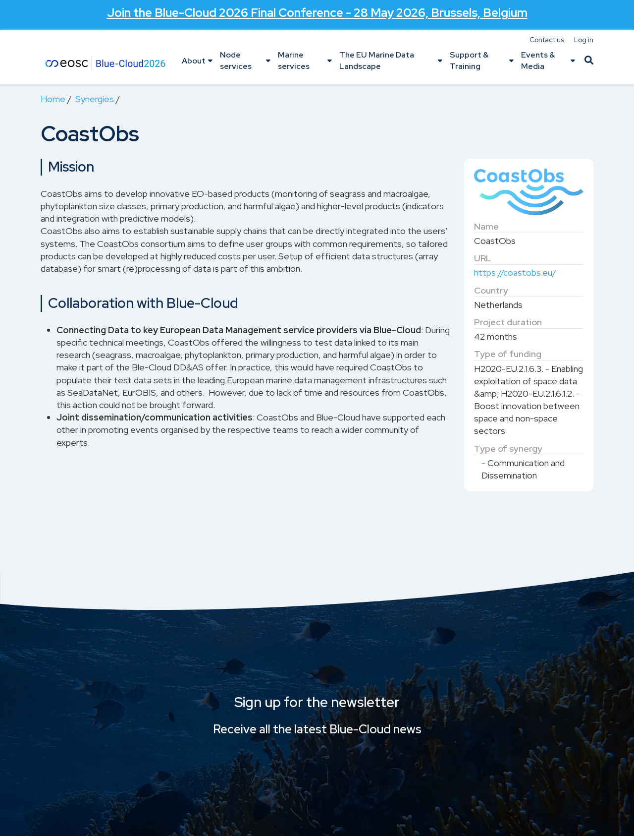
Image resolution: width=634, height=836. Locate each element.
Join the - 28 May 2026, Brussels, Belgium (317, 12)
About (194, 61)
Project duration (508, 322)
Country (491, 290)
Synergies (94, 99)
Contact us (546, 39)
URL (482, 258)
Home (53, 99)
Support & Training (469, 60)
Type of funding (507, 353)
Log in (583, 39)
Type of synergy (508, 448)
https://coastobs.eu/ (515, 272)
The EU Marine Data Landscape (376, 60)
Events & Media (538, 60)
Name (486, 226)
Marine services (294, 60)
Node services (236, 60)
